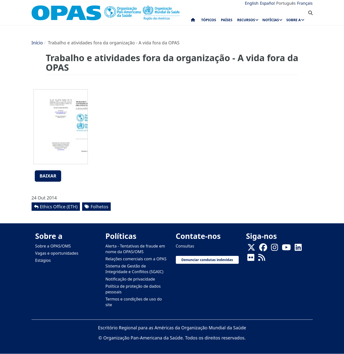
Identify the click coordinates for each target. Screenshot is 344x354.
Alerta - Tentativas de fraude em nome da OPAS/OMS (135, 248)
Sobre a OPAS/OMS (53, 246)
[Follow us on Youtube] (286, 248)
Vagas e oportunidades (56, 253)
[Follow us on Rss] (261, 259)
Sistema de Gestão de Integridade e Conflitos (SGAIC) (134, 268)
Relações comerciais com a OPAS (136, 259)
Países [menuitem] (226, 20)
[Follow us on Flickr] (250, 259)
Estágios (43, 260)
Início (37, 43)
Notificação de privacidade (130, 279)
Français (305, 3)
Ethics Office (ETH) (59, 207)
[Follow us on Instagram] (274, 248)
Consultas (185, 246)
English (251, 3)
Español (267, 3)
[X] (251, 248)
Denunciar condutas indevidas (207, 259)
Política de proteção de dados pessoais (133, 289)
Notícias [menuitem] (270, 20)
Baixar (48, 176)
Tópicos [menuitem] (208, 20)
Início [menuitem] (193, 21)
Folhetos (99, 207)
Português (286, 3)
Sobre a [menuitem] (293, 20)
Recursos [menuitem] (246, 20)
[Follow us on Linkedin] (298, 248)
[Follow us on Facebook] (263, 248)
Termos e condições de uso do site (134, 301)
